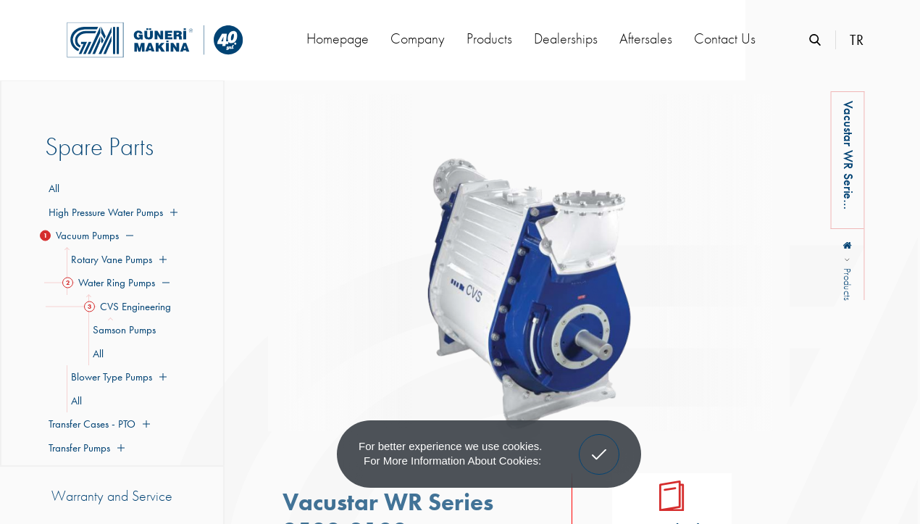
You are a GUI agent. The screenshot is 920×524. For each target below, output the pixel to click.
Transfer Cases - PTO (97, 424)
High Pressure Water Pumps (111, 212)
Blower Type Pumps (117, 377)
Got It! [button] (599, 443)
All (54, 188)
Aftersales (645, 38)
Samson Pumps (122, 330)
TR (856, 39)
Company (417, 38)
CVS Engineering (129, 306)
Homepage (337, 38)
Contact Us (725, 38)
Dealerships (566, 38)
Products (489, 38)
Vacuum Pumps (89, 235)
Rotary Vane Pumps (117, 259)
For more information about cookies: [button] (452, 460)
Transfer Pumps (85, 448)
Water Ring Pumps (118, 282)
